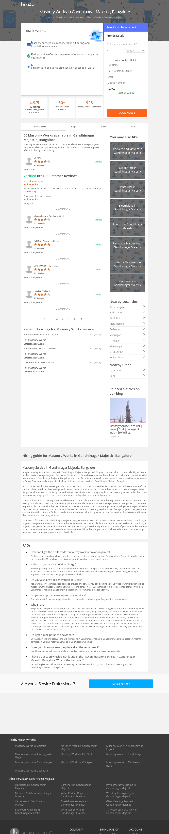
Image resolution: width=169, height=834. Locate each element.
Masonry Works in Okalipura (31, 770)
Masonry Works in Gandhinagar (124, 754)
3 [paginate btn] (63, 318)
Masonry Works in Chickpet (76, 762)
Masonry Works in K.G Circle (77, 754)
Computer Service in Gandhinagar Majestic (73, 811)
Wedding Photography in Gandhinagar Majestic (120, 794)
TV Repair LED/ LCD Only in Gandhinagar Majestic (121, 811)
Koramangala (127, 307)
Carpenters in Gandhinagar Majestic (30, 803)
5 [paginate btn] (74, 318)
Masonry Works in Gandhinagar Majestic (79, 747)
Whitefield (127, 318)
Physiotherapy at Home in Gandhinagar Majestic (121, 786)
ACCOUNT (135, 829)
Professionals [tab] (43, 126)
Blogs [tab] (74, 126)
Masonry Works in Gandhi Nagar (33, 762)
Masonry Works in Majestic (30, 745)
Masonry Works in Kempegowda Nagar (33, 755)
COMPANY (76, 829)
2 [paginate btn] (57, 318)
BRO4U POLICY (109, 829)
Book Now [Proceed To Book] (133, 113)
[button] (126, 27)
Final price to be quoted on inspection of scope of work (62, 67)
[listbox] (126, 44)
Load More (63, 208)
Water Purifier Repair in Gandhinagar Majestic (74, 794)
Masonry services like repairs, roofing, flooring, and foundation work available (60, 44)
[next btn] (81, 318)
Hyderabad (127, 370)
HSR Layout (127, 312)
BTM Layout (127, 351)
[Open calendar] (126, 49)
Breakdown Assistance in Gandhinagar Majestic (75, 803)
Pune (127, 375)
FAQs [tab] (129, 126)
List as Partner (121, 683)
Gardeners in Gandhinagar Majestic (76, 786)
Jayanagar (127, 335)
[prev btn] (44, 318)
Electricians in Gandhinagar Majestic (30, 786)
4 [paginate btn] (68, 318)
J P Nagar (127, 340)
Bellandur (127, 329)
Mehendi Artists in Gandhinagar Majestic (33, 794)
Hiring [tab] (102, 126)
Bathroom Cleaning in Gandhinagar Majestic (27, 811)
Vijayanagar (127, 346)
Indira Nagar (127, 357)
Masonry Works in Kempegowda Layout (124, 747)
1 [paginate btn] (51, 318)
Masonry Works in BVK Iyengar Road (123, 764)
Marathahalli (127, 323)
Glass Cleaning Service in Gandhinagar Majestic (120, 803)
